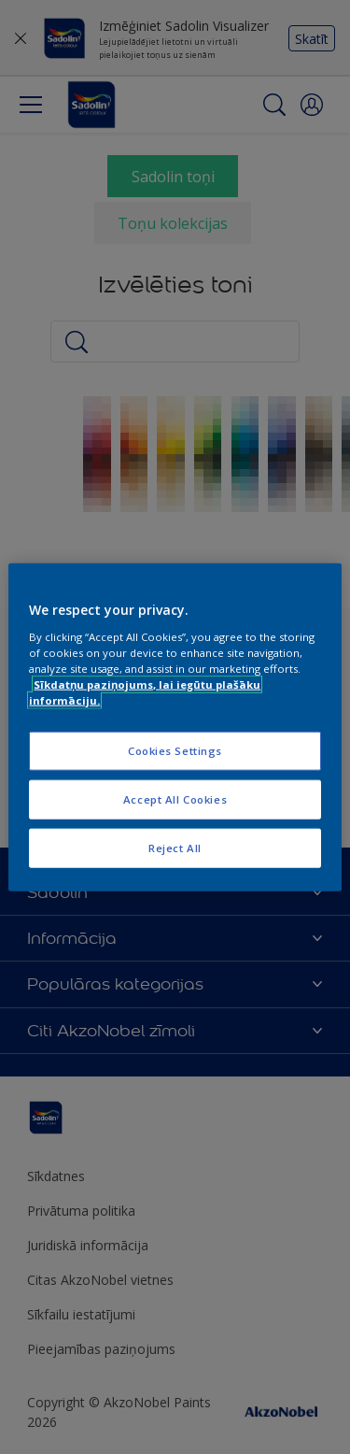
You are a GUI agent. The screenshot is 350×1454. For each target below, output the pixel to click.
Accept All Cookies (175, 798)
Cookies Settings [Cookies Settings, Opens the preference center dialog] (175, 751)
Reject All (175, 847)
